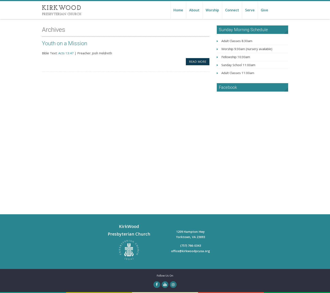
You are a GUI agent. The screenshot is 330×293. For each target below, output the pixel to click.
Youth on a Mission (65, 43)
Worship (212, 10)
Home (178, 10)
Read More (197, 62)
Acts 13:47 (66, 53)
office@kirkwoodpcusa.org (190, 251)
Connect (232, 10)
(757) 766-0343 (190, 246)
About (194, 10)
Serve (250, 10)
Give (264, 10)
